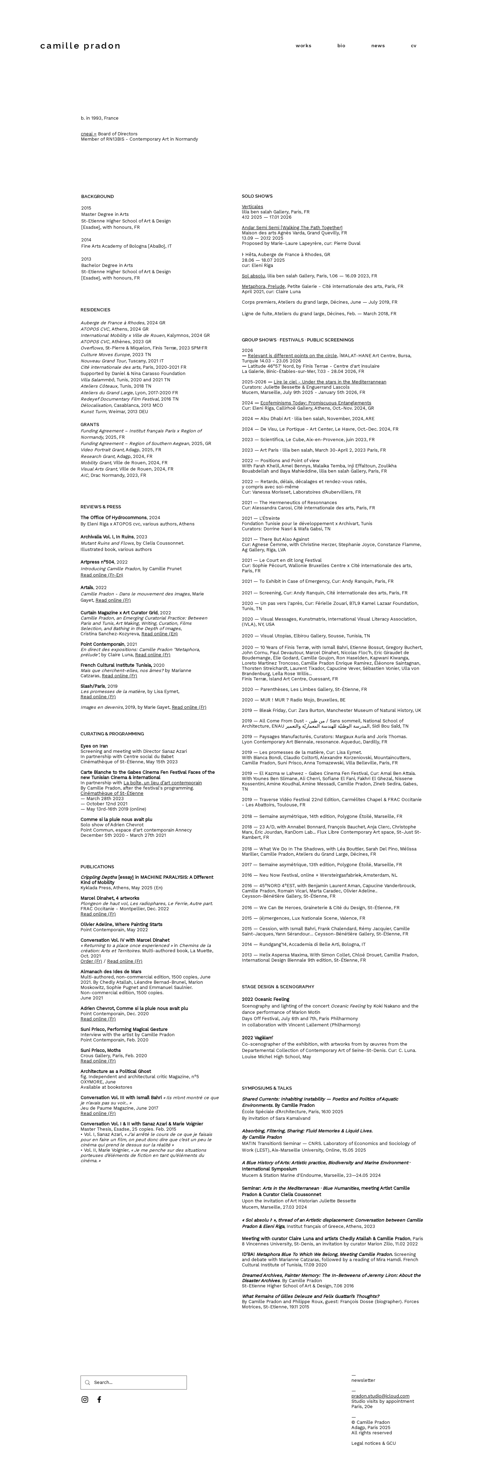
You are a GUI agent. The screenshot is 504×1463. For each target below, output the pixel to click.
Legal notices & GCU (373, 1443)
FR (374, 275)
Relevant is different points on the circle (292, 355)
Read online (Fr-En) (101, 575)
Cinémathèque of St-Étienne (112, 793)
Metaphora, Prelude (263, 286)
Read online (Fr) (119, 675)
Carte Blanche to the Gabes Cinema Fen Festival (133, 772)
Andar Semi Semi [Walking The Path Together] (292, 227)
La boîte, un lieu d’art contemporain (163, 782)
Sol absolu (253, 275)
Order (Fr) (91, 961)
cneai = (89, 133)
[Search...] (133, 1382)
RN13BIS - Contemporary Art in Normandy (152, 139)
